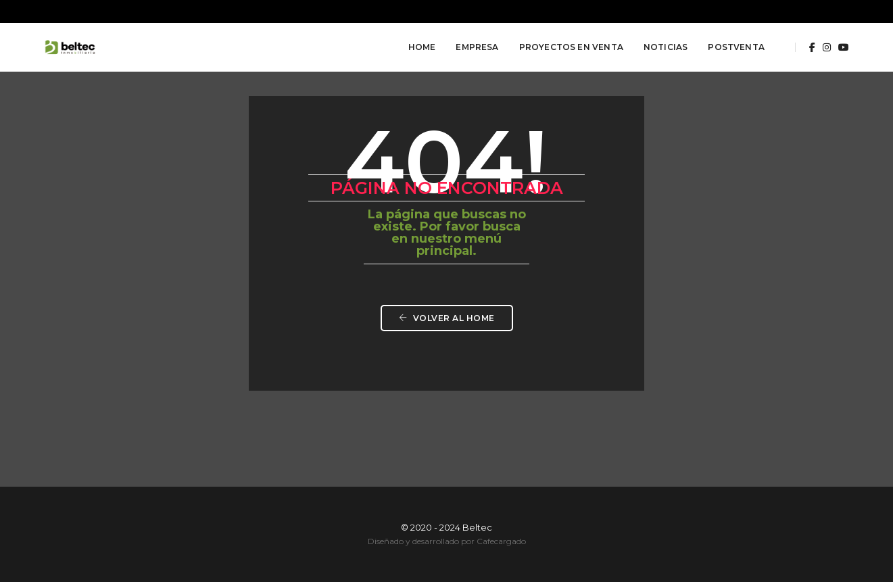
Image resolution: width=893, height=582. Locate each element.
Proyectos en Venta (571, 47)
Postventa (736, 47)
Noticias (665, 47)
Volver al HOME (447, 318)
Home (422, 47)
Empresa (477, 47)
